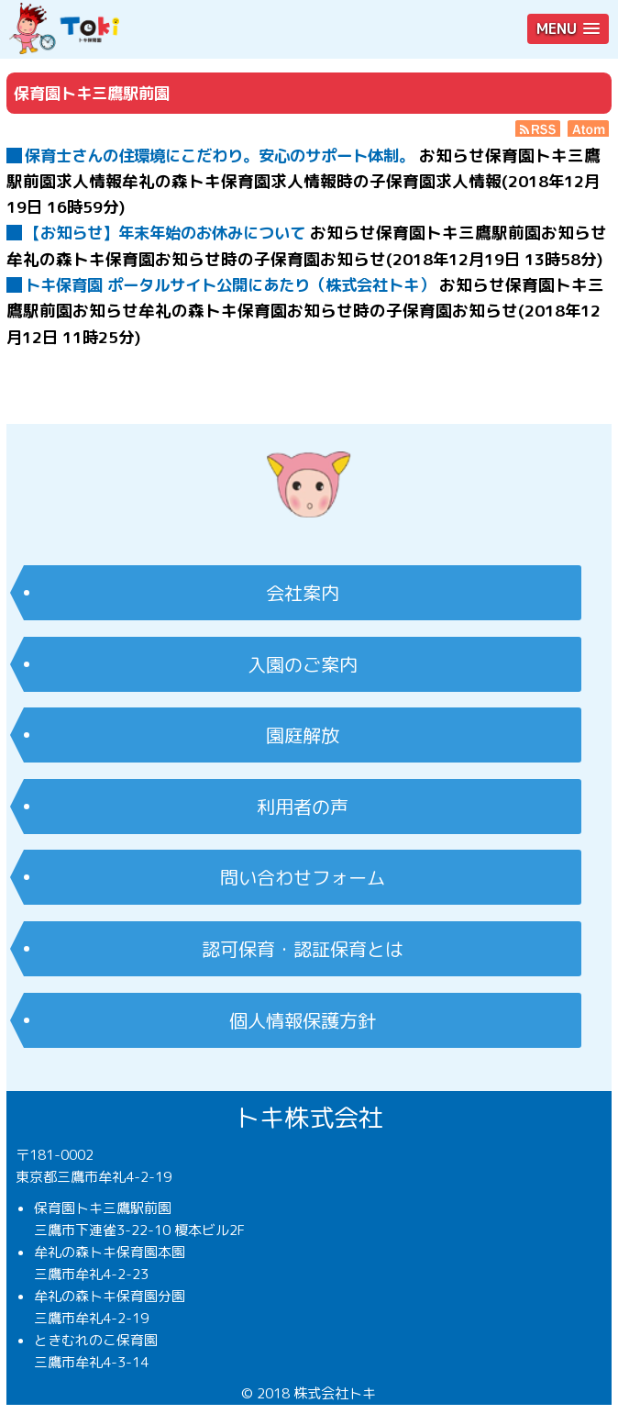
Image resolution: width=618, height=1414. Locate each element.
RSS (538, 128)
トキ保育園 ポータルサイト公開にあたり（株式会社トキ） (230, 284)
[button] (568, 29)
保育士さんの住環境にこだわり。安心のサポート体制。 (219, 155)
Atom (590, 128)
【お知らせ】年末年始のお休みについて (165, 232)
